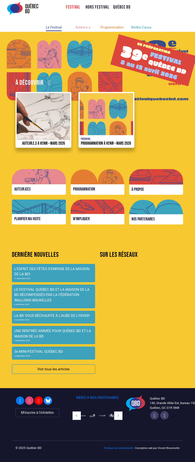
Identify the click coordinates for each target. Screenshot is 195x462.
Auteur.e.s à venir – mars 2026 (43, 143)
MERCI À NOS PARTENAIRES (97, 398)
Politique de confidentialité (118, 448)
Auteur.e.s (83, 27)
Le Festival (54, 27)
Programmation (112, 27)
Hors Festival (97, 7)
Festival (73, 7)
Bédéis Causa (141, 27)
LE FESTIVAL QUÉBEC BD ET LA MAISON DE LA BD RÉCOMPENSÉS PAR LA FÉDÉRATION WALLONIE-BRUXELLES (51, 294)
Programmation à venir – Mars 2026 (106, 143)
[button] (77, 415)
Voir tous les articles (53, 369)
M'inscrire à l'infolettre (37, 412)
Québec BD (122, 7)
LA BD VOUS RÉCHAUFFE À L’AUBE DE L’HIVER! (52, 316)
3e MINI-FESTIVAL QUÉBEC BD (38, 351)
